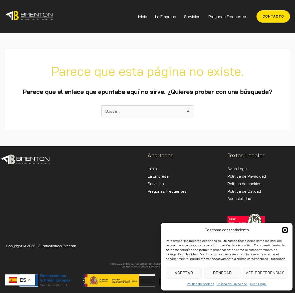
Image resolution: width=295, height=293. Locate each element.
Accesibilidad (239, 198)
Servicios (192, 16)
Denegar (222, 272)
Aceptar (184, 272)
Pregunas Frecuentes (227, 16)
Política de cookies (200, 284)
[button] (284, 230)
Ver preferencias (265, 272)
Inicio (142, 16)
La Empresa (165, 16)
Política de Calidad (244, 191)
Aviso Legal (258, 284)
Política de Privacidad (232, 284)
